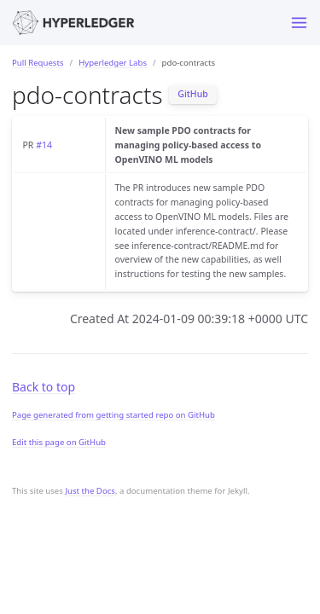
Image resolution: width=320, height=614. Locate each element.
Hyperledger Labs (113, 62)
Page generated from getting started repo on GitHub (113, 414)
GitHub (192, 94)
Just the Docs (90, 490)
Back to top (43, 387)
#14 (44, 145)
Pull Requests (38, 62)
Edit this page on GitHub (59, 442)
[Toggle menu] (299, 22)
